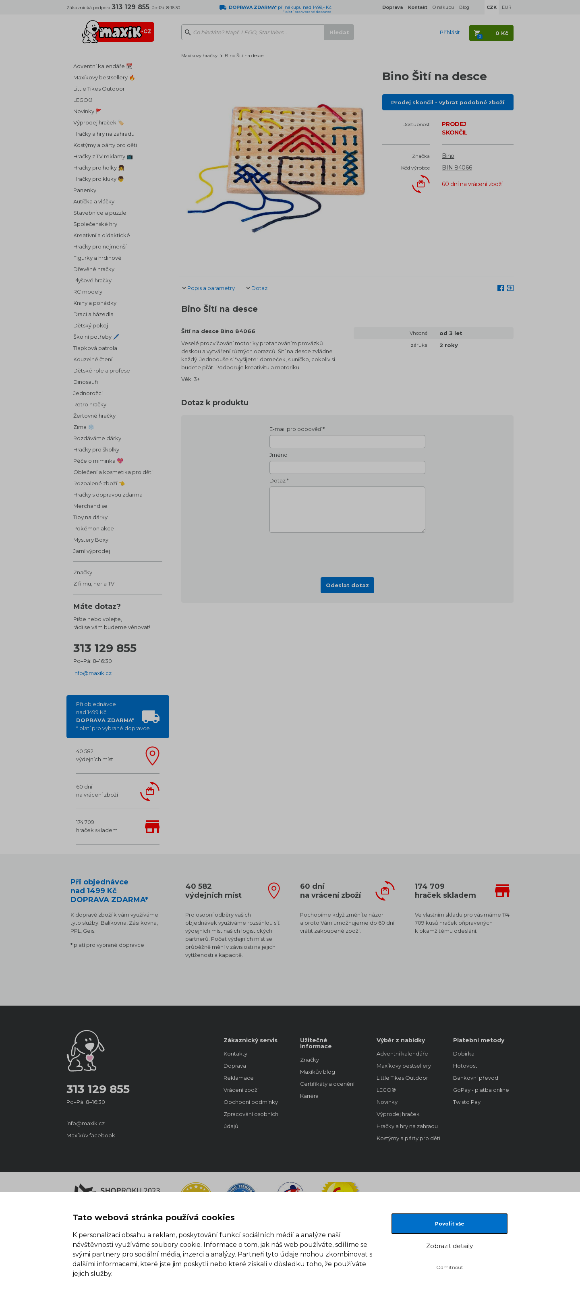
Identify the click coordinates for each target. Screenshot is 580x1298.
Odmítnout (449, 1267)
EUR (507, 7)
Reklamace (239, 1077)
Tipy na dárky (90, 517)
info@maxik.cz (92, 673)
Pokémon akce (93, 528)
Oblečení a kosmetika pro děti (113, 472)
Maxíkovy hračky (199, 55)
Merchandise (90, 506)
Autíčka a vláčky (93, 201)
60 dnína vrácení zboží (97, 790)
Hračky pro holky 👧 (98, 167)
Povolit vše (449, 1224)
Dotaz (259, 288)
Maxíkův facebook (90, 1135)
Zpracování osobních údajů (251, 1120)
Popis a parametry (211, 288)
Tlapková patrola (95, 348)
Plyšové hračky (92, 280)
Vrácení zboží (241, 1090)
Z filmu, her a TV (93, 583)
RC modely (87, 291)
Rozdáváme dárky (97, 438)
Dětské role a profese (101, 370)
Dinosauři (85, 382)
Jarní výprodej (91, 551)
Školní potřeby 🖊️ (96, 336)
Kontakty (235, 1053)
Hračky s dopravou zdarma (108, 494)
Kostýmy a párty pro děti (105, 145)
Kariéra (309, 1096)
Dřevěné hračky (93, 269)
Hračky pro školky (96, 449)
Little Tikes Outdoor (99, 88)
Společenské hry (95, 224)
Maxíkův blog (317, 1071)
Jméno (278, 454)
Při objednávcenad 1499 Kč (113, 716)
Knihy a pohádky (94, 303)
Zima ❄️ (83, 427)
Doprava (235, 1065)
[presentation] (347, 552)
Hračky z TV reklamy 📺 (103, 156)
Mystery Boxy (90, 539)
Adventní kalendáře (402, 1053)
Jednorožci (88, 393)
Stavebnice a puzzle (99, 212)
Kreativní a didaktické (101, 235)
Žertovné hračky (94, 415)
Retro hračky (89, 404)
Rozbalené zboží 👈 (99, 483)
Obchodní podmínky (251, 1102)
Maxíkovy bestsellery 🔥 (104, 77)
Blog (464, 7)
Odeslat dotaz (347, 585)
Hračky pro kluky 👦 (98, 179)
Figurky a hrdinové (97, 258)
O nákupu (443, 7)
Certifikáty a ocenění (327, 1084)
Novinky (387, 1102)
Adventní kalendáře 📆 (103, 66)
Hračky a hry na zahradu (104, 133)
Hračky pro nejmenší (99, 246)
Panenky (84, 190)
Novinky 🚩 (87, 111)
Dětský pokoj (90, 325)
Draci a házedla (93, 314)
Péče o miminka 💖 (98, 461)
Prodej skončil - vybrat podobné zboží (447, 102)
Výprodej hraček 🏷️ (98, 122)
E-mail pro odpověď (295, 429)
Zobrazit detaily (449, 1246)
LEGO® (83, 100)
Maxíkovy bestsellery (404, 1065)
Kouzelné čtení (92, 359)
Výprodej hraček (398, 1114)
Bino (448, 155)
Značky (82, 572)
